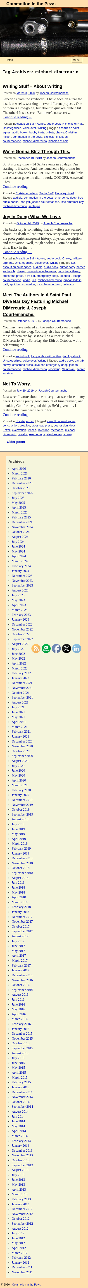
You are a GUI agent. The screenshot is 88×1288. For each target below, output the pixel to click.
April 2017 (19, 955)
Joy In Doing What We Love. (32, 216)
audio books (20, 132)
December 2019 (22, 800)
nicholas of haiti (58, 141)
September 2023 (22, 585)
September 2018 (22, 873)
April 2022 (19, 663)
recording (54, 369)
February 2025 (21, 517)
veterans (68, 284)
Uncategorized (12, 128)
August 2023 (20, 590)
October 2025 (21, 488)
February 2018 (21, 907)
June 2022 (18, 653)
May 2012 (18, 1243)
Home (9, 60)
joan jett (25, 202)
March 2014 (20, 1136)
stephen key (54, 434)
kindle (26, 280)
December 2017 (22, 917)
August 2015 (20, 1053)
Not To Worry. (17, 384)
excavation (19, 430)
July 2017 (18, 941)
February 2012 (21, 1257)
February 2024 (21, 566)
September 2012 (22, 1223)
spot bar (15, 284)
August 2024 (20, 537)
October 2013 (21, 1160)
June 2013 (18, 1179)
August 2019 (20, 819)
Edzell (7, 430)
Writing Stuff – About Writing (32, 86)
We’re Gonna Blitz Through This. (36, 151)
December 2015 (22, 1033)
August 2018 (20, 878)
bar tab (79, 360)
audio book (54, 123)
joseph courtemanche (45, 202)
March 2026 (20, 473)
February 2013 (21, 1199)
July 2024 (18, 541)
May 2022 (18, 658)
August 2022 (20, 644)
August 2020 (20, 761)
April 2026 (19, 468)
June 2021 (18, 712)
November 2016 (22, 980)
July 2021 (18, 707)
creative (25, 425)
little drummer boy (72, 202)
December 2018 (22, 858)
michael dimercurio (35, 141)
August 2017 (20, 936)
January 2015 (20, 1087)
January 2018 (20, 912)
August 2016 (20, 994)
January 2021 (20, 736)
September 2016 (22, 990)
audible (17, 197)
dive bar (30, 275)
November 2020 (22, 746)
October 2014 (21, 1102)
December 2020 (22, 741)
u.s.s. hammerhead (49, 284)
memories (57, 430)
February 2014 (21, 1141)
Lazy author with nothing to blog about (55, 356)
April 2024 (19, 556)
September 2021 (22, 697)
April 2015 (19, 1072)
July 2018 (18, 882)
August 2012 (20, 1228)
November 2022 (22, 629)
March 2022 (20, 668)
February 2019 (21, 848)
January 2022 (20, 678)
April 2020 (19, 780)
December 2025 (22, 483)
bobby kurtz (36, 132)
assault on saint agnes (17, 267)
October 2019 (21, 809)
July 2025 (18, 498)
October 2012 (21, 1218)
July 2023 (18, 595)
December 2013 (22, 1150)
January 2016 (20, 1029)
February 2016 (21, 1024)
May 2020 (18, 775)
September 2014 (22, 1106)
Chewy (66, 258)
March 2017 (20, 960)
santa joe (34, 206)
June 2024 (18, 546)
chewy (60, 132)
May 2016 (18, 1009)
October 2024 (21, 532)
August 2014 (20, 1111)
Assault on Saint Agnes (30, 123)
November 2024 (22, 527)
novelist (23, 434)
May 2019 (18, 834)
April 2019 (19, 839)
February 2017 (21, 965)
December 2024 (22, 522)
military (77, 258)
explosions (50, 136)
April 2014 (19, 1131)
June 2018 (18, 887)
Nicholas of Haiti (72, 123)
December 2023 (22, 576)
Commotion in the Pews (30, 3)
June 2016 (18, 1004)
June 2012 (18, 1238)
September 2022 (22, 639)
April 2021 (19, 722)
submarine (28, 284)
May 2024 (18, 551)
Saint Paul (68, 369)
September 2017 (22, 931)
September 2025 (22, 493)
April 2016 (19, 1014)
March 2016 (20, 1019)
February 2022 (21, 673)
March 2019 (20, 843)
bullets (50, 132)
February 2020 (21, 790)
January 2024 (20, 571)
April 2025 (19, 507)
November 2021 (22, 688)
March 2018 (20, 902)
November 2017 (22, 921)
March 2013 (20, 1194)
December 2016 (22, 975)
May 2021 (18, 717)
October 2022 (21, 634)
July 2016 (18, 999)
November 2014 (22, 1097)
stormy (67, 434)
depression (61, 425)
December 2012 (22, 1209)
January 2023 (20, 619)
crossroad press (13, 275)
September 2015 (22, 1048)
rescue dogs (37, 434)
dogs (72, 425)
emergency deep (65, 197)
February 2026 (21, 478)
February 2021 (21, 731)
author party (67, 267)
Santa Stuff (46, 193)
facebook (65, 275)
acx (73, 262)
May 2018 (18, 892)
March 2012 (20, 1253)
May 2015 (18, 1067)
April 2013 (19, 1189)
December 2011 (22, 1267)
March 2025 (20, 512)
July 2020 (18, 766)
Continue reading (17, 117)
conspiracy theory (69, 271)
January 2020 (20, 795)
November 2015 (22, 1038)
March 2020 (20, 785)
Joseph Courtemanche (54, 93)
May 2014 (18, 1126)
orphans (8, 262)
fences (32, 430)
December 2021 (22, 683)
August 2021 (20, 702)
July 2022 (18, 649)
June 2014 (18, 1121)
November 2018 (22, 863)
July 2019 (18, 824)
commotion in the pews (27, 136)
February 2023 (21, 614)
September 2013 (22, 1165)
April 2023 (19, 605)
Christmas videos (27, 193)
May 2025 (18, 502)
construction (10, 425)
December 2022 (22, 624)
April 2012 (19, 1248)
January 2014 (20, 1145)
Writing (42, 128)
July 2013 (18, 1175)
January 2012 (20, 1262)
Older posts (14, 442)
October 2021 (21, 692)
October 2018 (21, 868)
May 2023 (18, 600)
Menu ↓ (77, 60)
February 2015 (21, 1082)
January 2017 (20, 970)
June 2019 (18, 829)
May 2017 (18, 951)
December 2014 (22, 1092)
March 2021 (20, 727)
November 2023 (22, 580)
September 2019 (22, 814)
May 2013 (18, 1184)
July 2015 (18, 1058)
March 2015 (20, 1077)
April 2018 (19, 897)
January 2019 (20, 853)
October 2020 (21, 751)
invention (43, 430)
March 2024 (20, 561)
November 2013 (22, 1155)
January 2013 (20, 1204)
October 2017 (21, 926)
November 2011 (22, 1272)
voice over (29, 128)
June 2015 (18, 1063)
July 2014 (18, 1116)
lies (34, 280)
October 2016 (21, 985)
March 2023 (20, 610)
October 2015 (21, 1043)
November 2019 (22, 805)
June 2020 (18, 770)
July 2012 (18, 1233)
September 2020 (22, 756)
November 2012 (22, 1214)
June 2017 (18, 946)
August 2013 (20, 1170)
